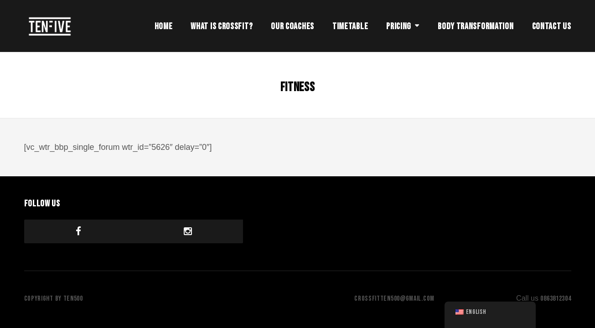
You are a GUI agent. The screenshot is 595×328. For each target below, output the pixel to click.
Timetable (350, 26)
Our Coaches (292, 26)
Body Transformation (475, 26)
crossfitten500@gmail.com (394, 298)
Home (164, 26)
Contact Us (551, 26)
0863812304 (555, 298)
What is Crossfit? (222, 26)
